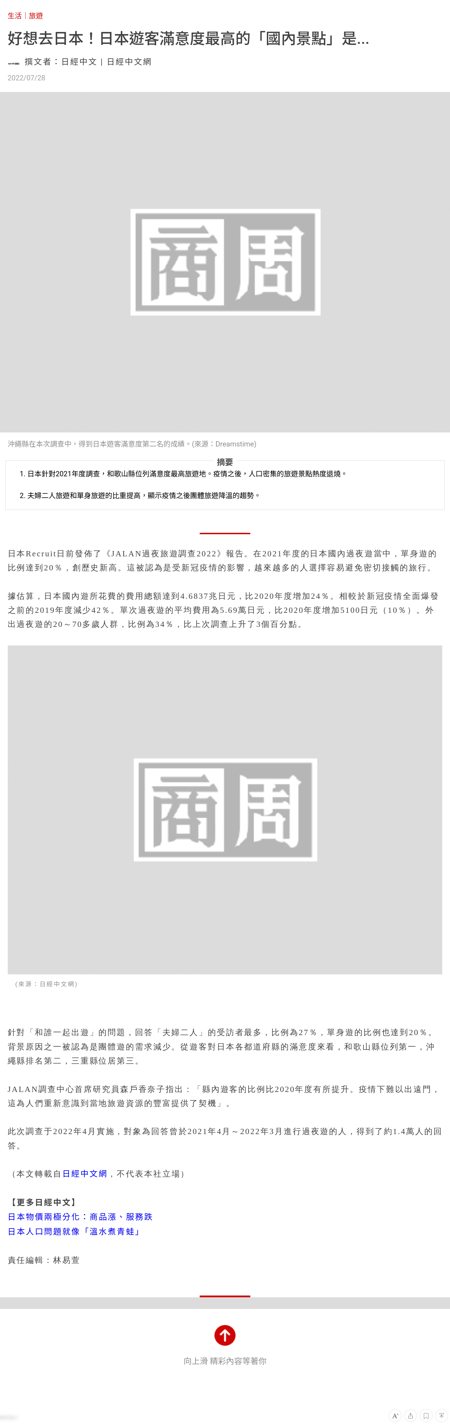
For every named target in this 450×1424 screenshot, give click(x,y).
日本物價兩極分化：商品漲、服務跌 (81, 1217)
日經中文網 (85, 1174)
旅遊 (36, 16)
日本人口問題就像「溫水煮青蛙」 (76, 1232)
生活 (15, 16)
